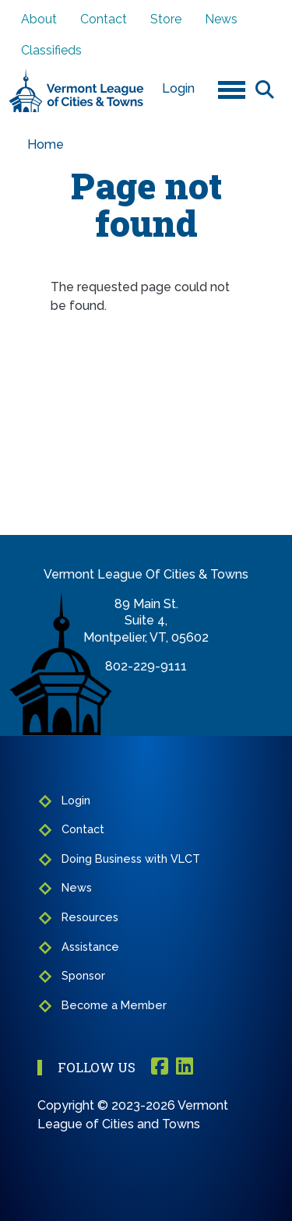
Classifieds (51, 50)
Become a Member (114, 1005)
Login (178, 88)
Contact (103, 19)
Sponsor (83, 975)
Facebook (159, 1067)
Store (165, 19)
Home (45, 144)
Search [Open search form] (265, 89)
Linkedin (184, 1067)
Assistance (90, 946)
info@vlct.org (146, 683)
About (39, 19)
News (221, 19)
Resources (90, 917)
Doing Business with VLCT (131, 858)
